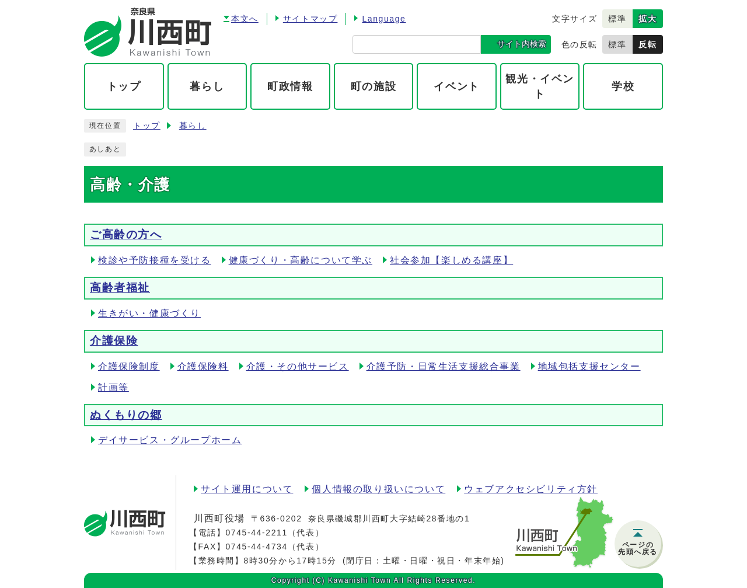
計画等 (113, 387)
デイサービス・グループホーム (170, 440)
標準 (617, 18)
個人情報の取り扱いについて (378, 489)
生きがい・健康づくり (149, 313)
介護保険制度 (129, 366)
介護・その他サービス (297, 366)
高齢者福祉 (120, 287)
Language (384, 18)
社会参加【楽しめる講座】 (451, 260)
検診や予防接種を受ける (154, 260)
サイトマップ (310, 18)
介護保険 (114, 341)
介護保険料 (203, 366)
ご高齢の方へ (126, 234)
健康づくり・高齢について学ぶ (300, 260)
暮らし (193, 125)
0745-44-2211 (256, 532)
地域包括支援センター (589, 366)
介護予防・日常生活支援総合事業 (443, 366)
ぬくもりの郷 (126, 415)
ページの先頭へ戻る (638, 548)
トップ (146, 125)
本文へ (245, 18)
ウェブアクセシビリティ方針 (531, 489)
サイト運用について (247, 489)
